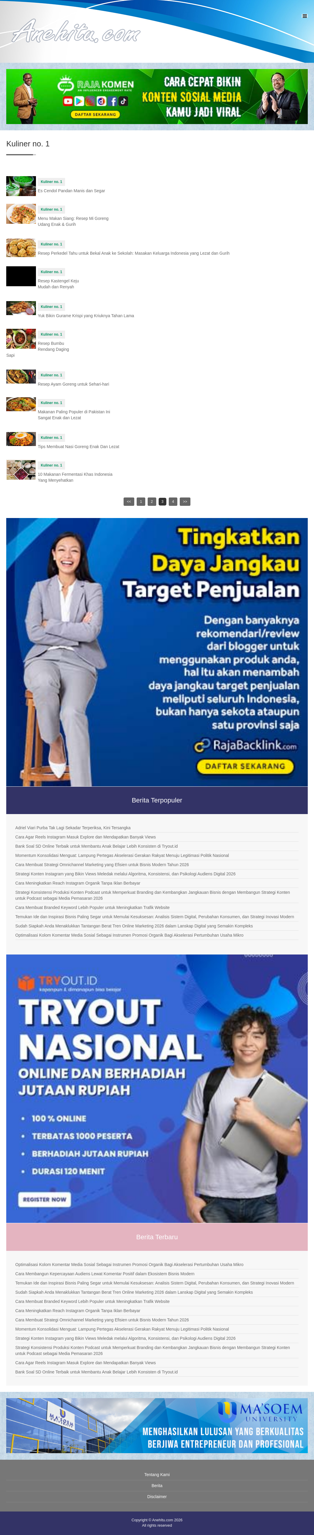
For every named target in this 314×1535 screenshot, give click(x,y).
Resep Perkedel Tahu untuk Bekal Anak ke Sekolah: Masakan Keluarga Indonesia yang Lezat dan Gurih (134, 253)
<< (129, 502)
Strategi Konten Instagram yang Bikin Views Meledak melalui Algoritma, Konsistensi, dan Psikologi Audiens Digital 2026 (125, 873)
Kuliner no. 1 (51, 182)
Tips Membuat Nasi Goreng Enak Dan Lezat (78, 446)
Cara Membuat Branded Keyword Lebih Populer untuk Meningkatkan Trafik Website (92, 907)
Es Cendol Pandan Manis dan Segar (71, 190)
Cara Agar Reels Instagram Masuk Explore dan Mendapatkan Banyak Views (85, 837)
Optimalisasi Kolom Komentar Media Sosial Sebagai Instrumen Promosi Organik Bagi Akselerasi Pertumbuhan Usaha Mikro (129, 935)
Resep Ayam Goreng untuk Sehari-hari (73, 384)
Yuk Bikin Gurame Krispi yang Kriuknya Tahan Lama (86, 315)
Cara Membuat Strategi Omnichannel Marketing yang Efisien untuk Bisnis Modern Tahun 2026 (102, 864)
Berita (157, 1485)
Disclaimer (157, 1496)
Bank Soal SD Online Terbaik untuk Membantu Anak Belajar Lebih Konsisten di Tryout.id (96, 846)
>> (185, 502)
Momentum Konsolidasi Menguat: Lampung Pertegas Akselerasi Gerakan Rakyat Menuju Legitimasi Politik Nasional (122, 855)
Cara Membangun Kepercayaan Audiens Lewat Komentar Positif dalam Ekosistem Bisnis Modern (105, 1273)
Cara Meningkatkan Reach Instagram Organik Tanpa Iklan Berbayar (78, 883)
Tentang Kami (157, 1474)
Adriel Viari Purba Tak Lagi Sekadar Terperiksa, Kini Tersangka (73, 827)
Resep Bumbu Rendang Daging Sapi (37, 349)
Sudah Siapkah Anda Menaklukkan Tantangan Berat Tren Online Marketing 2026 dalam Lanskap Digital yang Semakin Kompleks (134, 926)
